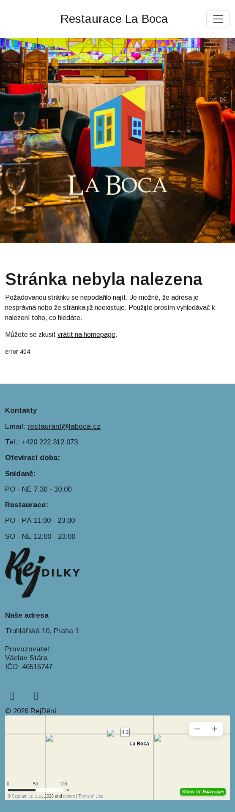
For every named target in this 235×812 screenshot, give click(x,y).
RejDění (43, 711)
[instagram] (36, 695)
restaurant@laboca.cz (64, 426)
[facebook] (12, 695)
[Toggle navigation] (218, 19)
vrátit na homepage (86, 334)
